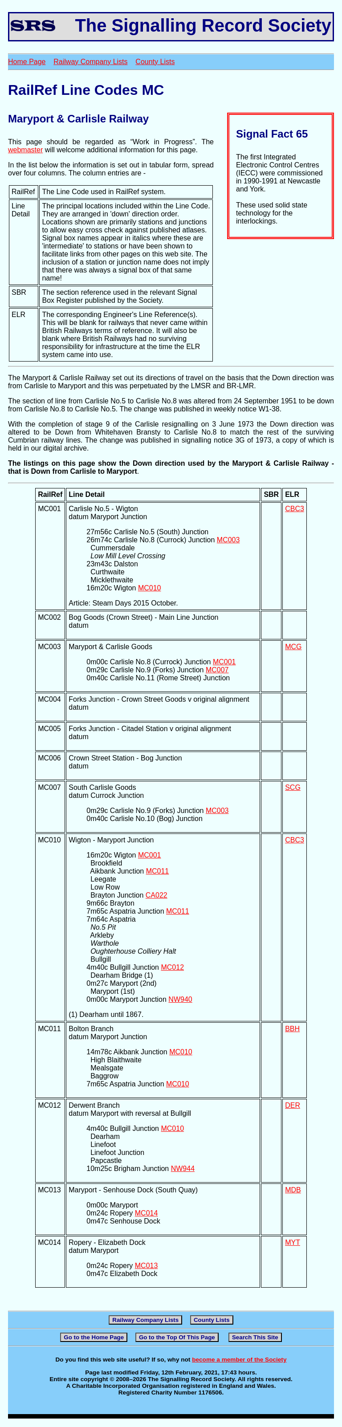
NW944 (183, 1168)
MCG (293, 646)
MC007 (217, 670)
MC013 (146, 1265)
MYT (292, 1242)
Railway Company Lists (90, 61)
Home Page (27, 61)
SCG (293, 787)
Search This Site (255, 1337)
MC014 (146, 1213)
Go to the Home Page (94, 1337)
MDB (293, 1190)
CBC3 (294, 508)
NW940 (180, 999)
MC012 (172, 967)
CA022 (156, 895)
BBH (292, 1029)
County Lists (155, 61)
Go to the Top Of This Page (177, 1337)
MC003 (228, 540)
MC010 (149, 588)
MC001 (224, 662)
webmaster (25, 150)
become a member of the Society (239, 1359)
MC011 (157, 871)
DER (292, 1105)
